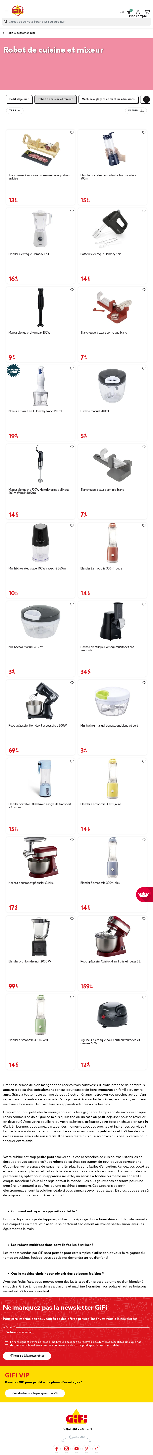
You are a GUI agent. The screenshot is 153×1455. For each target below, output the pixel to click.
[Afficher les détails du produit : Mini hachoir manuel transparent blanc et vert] (112, 700)
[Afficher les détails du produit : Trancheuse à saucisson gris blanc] (112, 464)
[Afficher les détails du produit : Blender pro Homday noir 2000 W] (40, 936)
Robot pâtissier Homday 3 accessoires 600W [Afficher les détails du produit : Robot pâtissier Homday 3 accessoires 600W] (38, 725)
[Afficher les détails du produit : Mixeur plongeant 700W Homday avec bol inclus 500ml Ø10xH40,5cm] (40, 464)
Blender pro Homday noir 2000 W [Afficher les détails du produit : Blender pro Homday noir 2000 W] (30, 961)
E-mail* (10, 1327)
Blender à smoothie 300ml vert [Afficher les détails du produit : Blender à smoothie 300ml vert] (28, 1040)
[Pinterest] (86, 1448)
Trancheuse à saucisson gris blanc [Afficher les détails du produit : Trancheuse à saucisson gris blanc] (102, 490)
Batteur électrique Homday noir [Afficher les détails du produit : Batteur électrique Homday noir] (100, 254)
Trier (12, 110)
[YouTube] (76, 1448)
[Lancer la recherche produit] (5, 21)
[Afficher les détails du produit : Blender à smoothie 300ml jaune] (112, 778)
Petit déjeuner (19, 99)
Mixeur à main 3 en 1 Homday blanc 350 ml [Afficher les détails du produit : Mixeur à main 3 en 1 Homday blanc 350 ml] (35, 411)
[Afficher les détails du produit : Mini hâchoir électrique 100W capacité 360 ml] (40, 543)
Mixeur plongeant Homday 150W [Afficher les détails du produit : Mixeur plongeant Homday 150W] (29, 332)
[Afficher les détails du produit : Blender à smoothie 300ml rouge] (112, 543)
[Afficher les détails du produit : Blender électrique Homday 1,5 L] (40, 228)
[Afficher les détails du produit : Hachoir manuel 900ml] (112, 385)
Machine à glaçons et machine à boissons (108, 99)
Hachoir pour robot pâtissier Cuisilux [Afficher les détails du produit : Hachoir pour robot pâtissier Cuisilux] (31, 883)
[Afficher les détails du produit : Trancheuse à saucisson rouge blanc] (112, 307)
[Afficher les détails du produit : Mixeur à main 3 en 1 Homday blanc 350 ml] (40, 385)
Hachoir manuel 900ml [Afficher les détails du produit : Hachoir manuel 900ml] (94, 411)
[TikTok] (96, 1448)
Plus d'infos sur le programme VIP (35, 1393)
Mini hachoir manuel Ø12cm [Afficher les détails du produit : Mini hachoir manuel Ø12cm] (26, 647)
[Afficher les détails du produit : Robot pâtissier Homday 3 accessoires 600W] (40, 700)
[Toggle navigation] (6, 12)
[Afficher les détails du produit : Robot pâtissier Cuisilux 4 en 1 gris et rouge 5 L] (112, 936)
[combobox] (76, 22)
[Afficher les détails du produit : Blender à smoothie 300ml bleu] (112, 857)
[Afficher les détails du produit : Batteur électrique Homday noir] (112, 228)
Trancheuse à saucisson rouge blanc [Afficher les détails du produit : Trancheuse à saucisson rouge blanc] (103, 332)
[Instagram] (67, 1448)
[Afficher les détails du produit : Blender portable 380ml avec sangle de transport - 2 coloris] (40, 778)
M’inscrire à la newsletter (27, 1356)
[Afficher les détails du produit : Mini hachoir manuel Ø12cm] (40, 621)
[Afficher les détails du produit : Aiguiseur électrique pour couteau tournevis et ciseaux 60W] (112, 1014)
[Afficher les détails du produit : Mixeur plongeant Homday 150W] (40, 307)
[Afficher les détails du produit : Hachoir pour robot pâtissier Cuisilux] (40, 857)
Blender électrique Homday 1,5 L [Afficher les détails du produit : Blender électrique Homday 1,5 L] (29, 254)
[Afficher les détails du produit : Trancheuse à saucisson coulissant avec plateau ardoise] (40, 150)
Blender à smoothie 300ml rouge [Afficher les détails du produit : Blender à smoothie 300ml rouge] (101, 568)
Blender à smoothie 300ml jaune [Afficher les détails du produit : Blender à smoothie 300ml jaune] (100, 804)
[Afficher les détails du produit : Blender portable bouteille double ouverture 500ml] (112, 150)
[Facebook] (57, 1448)
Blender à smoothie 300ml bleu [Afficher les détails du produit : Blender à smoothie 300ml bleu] (100, 883)
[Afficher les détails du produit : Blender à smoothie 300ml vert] (40, 1014)
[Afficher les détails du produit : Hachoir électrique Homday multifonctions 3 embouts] (112, 621)
